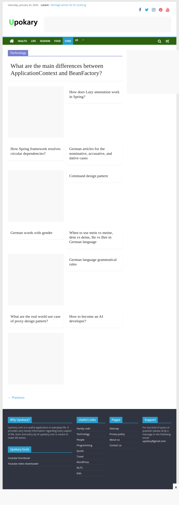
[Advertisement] (107, 24)
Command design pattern (88, 176)
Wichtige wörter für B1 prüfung (68, 5)
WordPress (83, 462)
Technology (83, 434)
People (81, 439)
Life (33, 41)
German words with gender (31, 232)
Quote (80, 451)
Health (22, 41)
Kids (79, 473)
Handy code (83, 428)
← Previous (16, 397)
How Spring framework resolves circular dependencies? (35, 151)
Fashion (45, 41)
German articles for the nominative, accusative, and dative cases (90, 153)
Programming (84, 445)
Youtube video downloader (23, 463)
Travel (80, 456)
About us (114, 439)
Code (68, 41)
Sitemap (114, 428)
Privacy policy (117, 434)
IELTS (80, 467)
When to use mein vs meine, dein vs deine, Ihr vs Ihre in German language (91, 237)
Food (57, 41)
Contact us (115, 445)
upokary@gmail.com (154, 441)
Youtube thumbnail (19, 458)
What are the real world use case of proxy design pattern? (35, 318)
